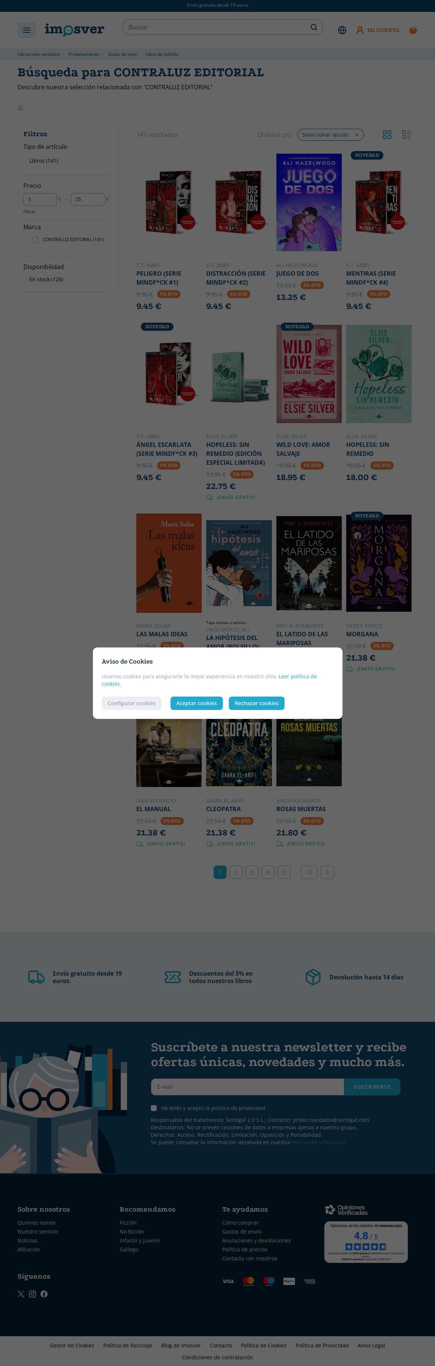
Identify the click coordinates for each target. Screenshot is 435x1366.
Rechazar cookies (257, 703)
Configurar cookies (132, 703)
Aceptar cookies (196, 703)
